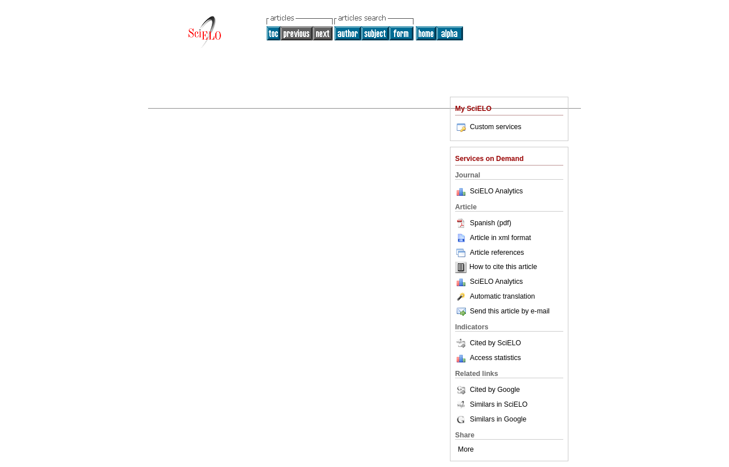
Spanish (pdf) (483, 223)
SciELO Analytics (496, 191)
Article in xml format (493, 238)
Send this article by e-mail (502, 311)
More (466, 449)
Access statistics (495, 358)
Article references (489, 253)
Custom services (488, 127)
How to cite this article (503, 267)
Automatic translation (495, 296)
